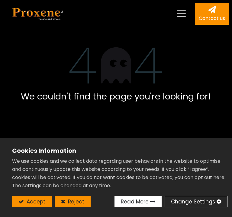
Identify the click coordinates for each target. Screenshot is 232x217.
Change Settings (193, 201)
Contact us (212, 18)
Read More (135, 201)
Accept (35, 201)
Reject (75, 201)
